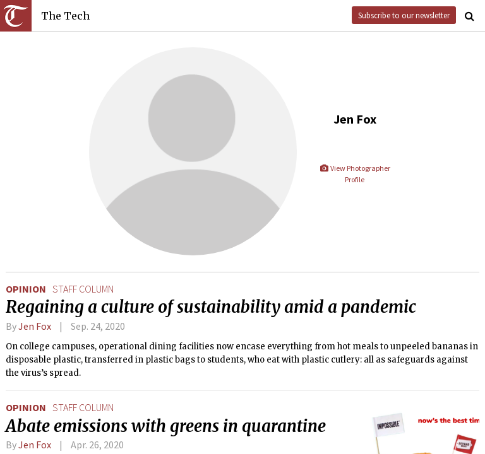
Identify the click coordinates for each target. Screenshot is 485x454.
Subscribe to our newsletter (404, 15)
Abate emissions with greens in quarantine (166, 426)
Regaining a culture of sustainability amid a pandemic (211, 307)
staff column (83, 288)
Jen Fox (34, 326)
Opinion (26, 288)
